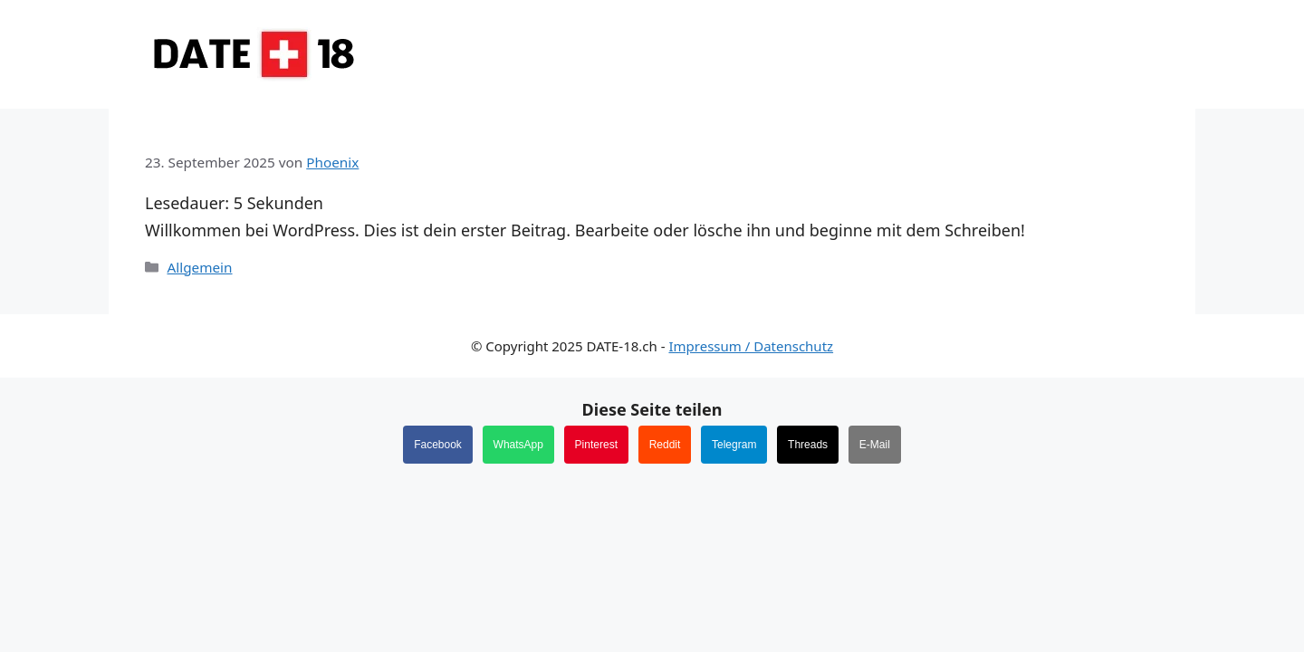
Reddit (665, 444)
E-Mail (874, 444)
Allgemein (199, 267)
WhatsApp (518, 444)
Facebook (438, 444)
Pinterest (596, 444)
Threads (808, 444)
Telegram (734, 444)
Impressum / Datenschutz (750, 346)
